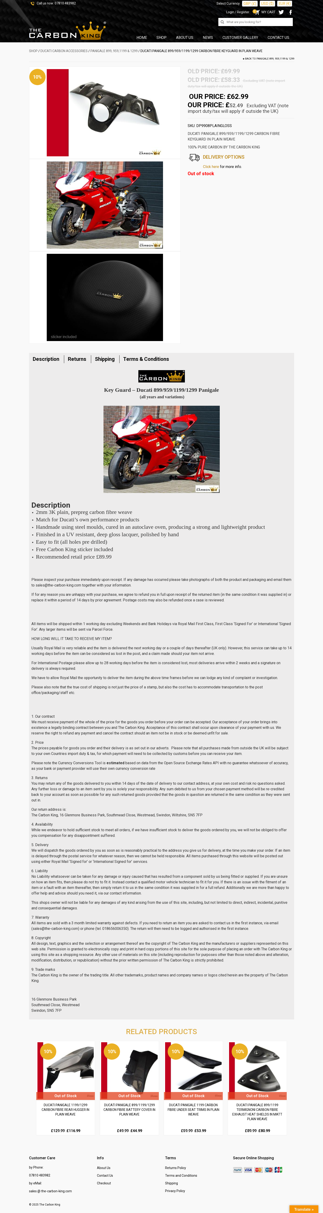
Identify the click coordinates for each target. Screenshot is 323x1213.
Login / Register (237, 12)
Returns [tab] (77, 359)
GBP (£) (249, 3)
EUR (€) (285, 3)
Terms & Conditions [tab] (146, 359)
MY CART (265, 12)
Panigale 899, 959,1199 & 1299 (114, 51)
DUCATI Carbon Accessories (64, 51)
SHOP (33, 51)
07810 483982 (65, 3)
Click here (211, 166)
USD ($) (267, 3)
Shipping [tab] (105, 359)
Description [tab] (46, 359)
